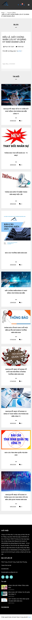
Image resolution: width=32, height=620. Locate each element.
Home (2, 12)
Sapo (29, 617)
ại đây (19, 51)
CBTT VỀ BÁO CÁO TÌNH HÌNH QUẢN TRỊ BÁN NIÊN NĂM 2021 (18, 600)
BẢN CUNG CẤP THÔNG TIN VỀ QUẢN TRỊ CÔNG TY (19, 593)
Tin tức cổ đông (11, 12)
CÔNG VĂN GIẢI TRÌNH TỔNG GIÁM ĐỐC (18, 586)
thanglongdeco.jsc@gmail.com (9, 572)
